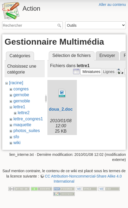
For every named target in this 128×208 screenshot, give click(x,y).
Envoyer (107, 55)
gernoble (21, 101)
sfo (16, 136)
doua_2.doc (61, 109)
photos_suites (26, 130)
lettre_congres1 (28, 119)
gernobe (21, 95)
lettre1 (19, 107)
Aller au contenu (112, 4)
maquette (22, 124)
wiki (17, 142)
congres (21, 89)
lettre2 (23, 112)
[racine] (16, 82)
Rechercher (59, 25)
